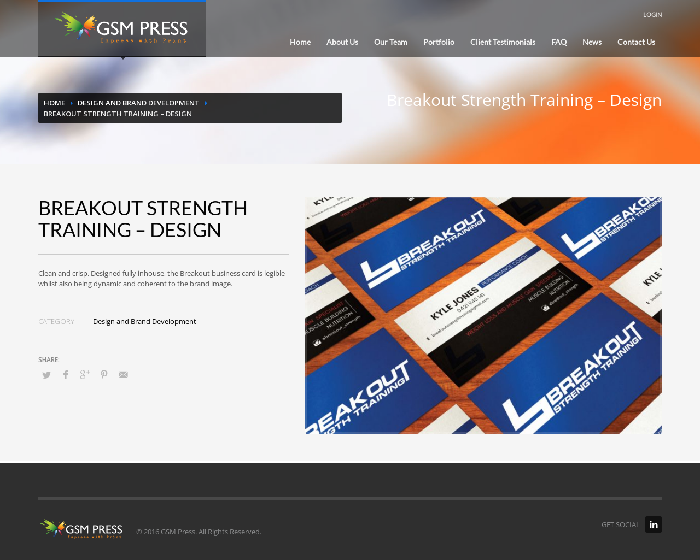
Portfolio (438, 41)
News (592, 41)
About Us (342, 41)
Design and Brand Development (139, 103)
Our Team (390, 41)
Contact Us (636, 41)
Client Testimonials (502, 41)
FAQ (559, 41)
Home (300, 41)
